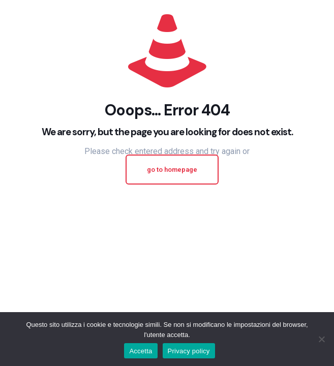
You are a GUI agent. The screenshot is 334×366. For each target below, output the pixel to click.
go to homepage (172, 169)
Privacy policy (189, 351)
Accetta (140, 351)
